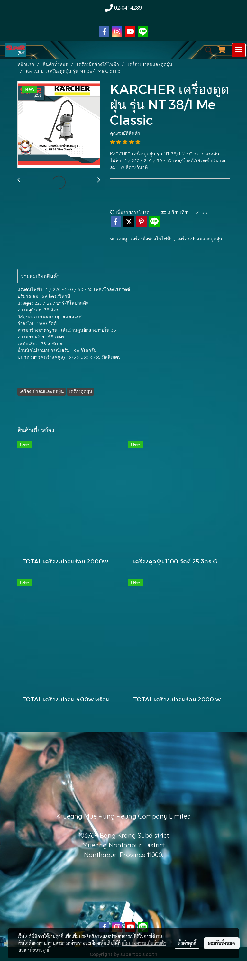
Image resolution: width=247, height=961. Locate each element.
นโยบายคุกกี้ (39, 950)
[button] (206, 50)
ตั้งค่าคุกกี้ (187, 943)
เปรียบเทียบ (175, 212)
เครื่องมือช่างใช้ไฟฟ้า (152, 239)
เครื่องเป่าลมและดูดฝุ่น (200, 239)
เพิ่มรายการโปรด (130, 212)
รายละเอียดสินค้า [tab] (40, 276)
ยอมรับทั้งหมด (221, 943)
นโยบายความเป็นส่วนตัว (144, 943)
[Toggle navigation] (239, 50)
